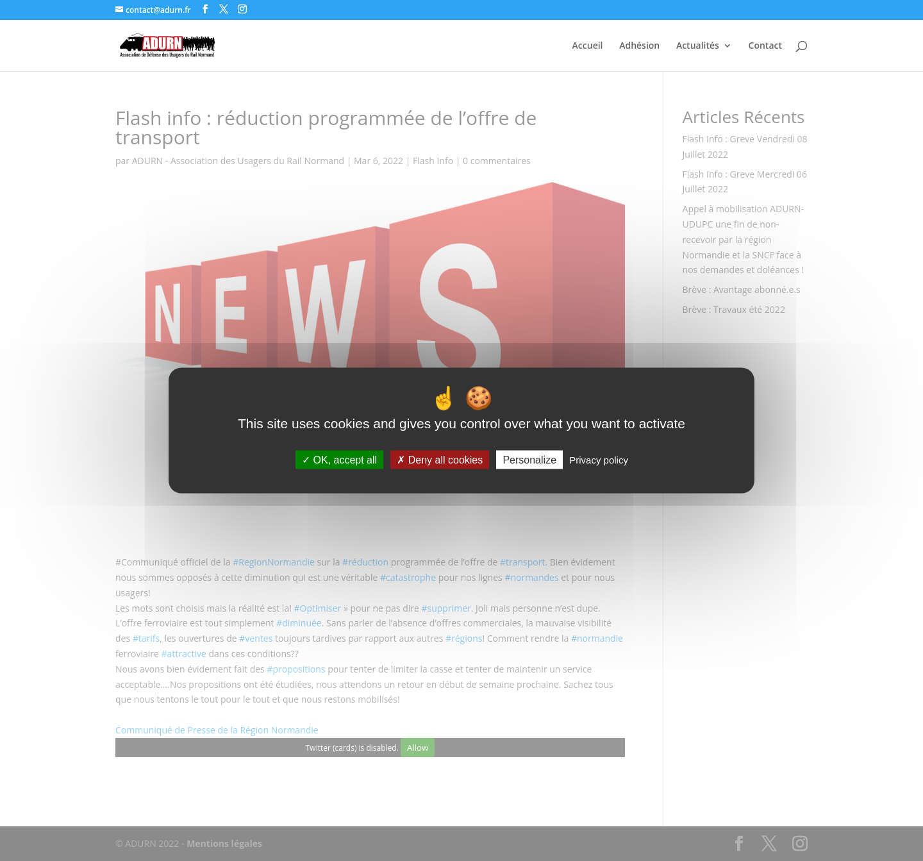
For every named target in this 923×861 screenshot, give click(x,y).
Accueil (587, 46)
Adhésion (639, 46)
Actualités (697, 46)
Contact (765, 46)
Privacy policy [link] (598, 460)
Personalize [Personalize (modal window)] (529, 460)
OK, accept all (339, 460)
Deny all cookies (440, 460)
